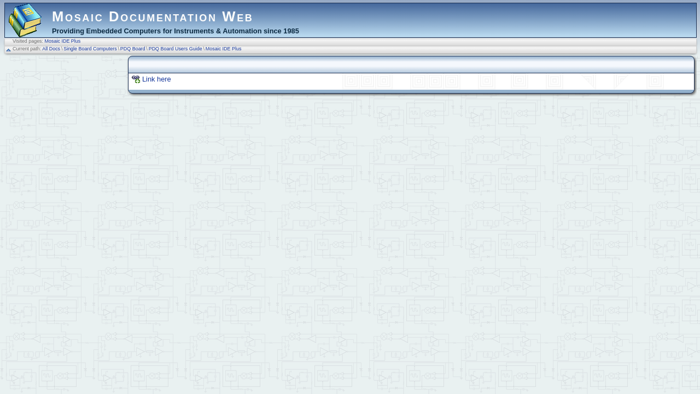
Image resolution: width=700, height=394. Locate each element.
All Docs (51, 48)
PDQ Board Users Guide (175, 48)
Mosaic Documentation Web (153, 16)
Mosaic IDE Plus (63, 41)
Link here (156, 79)
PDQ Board (132, 48)
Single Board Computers (90, 48)
